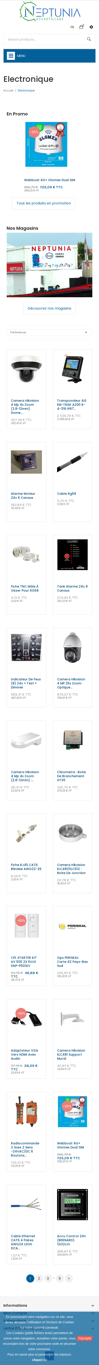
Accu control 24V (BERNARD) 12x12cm (71, 1240)
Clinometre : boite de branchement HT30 (71, 776)
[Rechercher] (49, 39)
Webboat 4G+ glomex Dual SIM (49, 180)
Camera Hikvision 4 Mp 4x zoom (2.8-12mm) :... (25, 776)
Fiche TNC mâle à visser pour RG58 (25, 588)
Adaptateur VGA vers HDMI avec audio (24, 1054)
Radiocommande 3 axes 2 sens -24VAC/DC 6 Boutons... (25, 1149)
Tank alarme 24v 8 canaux (72, 588)
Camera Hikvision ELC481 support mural (71, 1054)
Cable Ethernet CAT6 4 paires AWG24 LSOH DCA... (23, 1242)
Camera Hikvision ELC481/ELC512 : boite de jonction (71, 869)
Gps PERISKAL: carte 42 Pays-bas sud (72, 962)
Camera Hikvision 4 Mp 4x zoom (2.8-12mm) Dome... (25, 407)
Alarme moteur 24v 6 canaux (23, 496)
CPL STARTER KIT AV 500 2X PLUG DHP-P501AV (24, 962)
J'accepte (84, 1338)
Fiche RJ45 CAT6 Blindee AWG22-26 (26, 867)
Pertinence (49, 332)
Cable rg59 (66, 494)
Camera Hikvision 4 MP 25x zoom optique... (71, 683)
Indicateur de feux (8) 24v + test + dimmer (26, 683)
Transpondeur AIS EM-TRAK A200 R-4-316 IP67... (71, 405)
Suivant (69, 1278)
